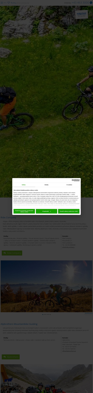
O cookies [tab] (69, 184)
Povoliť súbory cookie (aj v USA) (69, 211)
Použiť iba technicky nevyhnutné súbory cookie (24, 211)
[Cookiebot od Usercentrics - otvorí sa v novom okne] (73, 180)
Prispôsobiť (46, 211)
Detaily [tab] (46, 184)
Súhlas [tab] (24, 184)
